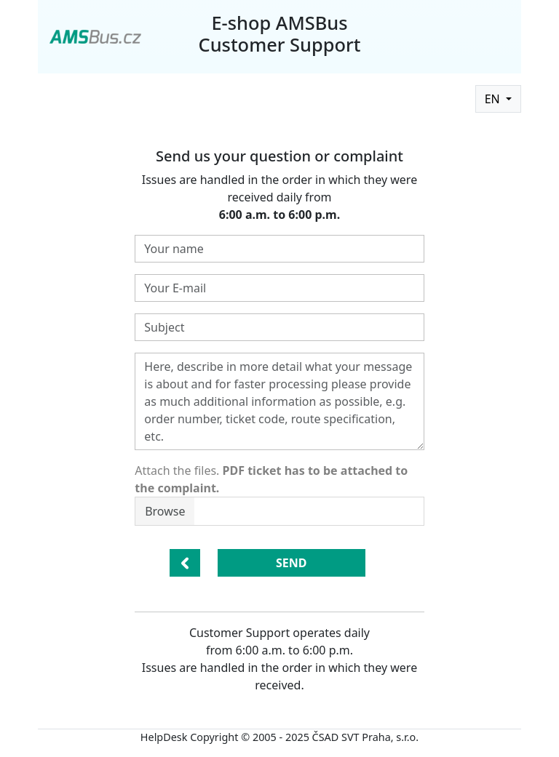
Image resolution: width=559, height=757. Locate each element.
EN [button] (494, 99)
